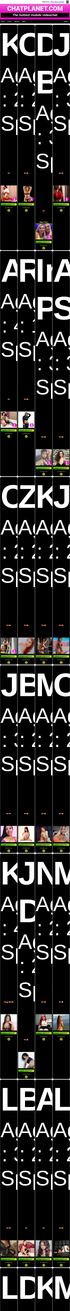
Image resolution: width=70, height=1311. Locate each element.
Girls (3, 21)
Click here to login (57, 2)
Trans (9, 21)
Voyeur (16, 21)
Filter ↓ (66, 21)
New (23, 21)
